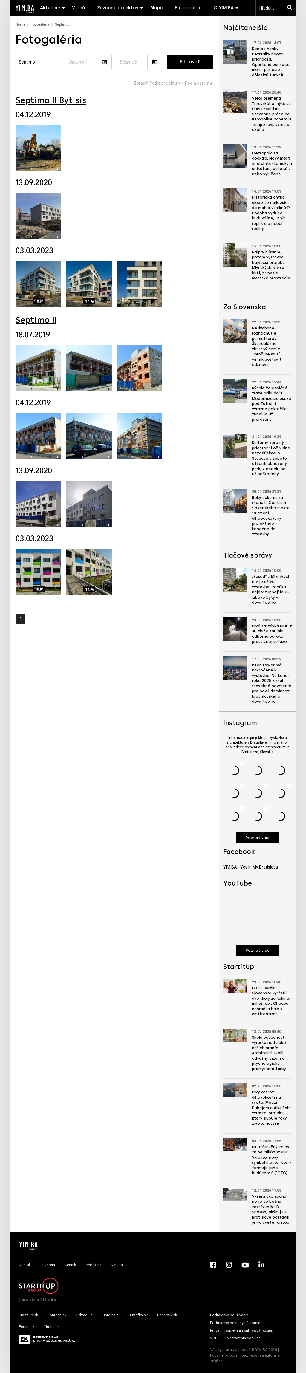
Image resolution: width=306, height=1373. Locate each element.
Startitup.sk (28, 1315)
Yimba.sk (51, 1326)
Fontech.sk (57, 1315)
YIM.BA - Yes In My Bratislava (250, 867)
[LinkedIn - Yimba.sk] (261, 1265)
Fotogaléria (188, 8)
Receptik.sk (167, 1315)
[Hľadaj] (291, 8)
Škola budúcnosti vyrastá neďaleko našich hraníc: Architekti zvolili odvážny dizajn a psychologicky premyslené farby (269, 1053)
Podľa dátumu (199, 83)
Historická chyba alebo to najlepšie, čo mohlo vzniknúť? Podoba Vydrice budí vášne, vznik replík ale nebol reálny (271, 213)
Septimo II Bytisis (51, 101)
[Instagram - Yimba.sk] (229, 1265)
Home (20, 24)
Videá (78, 8)
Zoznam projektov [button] (117, 8)
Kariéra (117, 1265)
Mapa (156, 8)
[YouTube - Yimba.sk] (245, 1265)
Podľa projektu (165, 83)
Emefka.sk (139, 1315)
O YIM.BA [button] (224, 8)
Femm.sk (26, 1326)
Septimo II (36, 320)
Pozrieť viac (258, 838)
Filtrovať (190, 62)
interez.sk (112, 1315)
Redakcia (93, 1265)
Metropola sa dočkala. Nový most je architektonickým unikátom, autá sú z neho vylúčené (272, 164)
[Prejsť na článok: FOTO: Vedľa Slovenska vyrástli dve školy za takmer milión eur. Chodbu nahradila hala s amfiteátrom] (235, 986)
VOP (213, 1338)
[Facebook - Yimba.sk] (213, 1265)
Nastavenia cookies (244, 1338)
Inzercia (48, 1265)
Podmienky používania (229, 1315)
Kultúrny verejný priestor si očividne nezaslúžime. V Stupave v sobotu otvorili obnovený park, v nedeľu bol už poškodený (271, 458)
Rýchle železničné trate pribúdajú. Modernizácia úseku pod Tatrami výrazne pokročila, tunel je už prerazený (271, 404)
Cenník (70, 1265)
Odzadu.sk (85, 1315)
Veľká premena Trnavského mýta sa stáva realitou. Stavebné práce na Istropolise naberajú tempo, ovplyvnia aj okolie (271, 114)
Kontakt (25, 1265)
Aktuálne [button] (50, 8)
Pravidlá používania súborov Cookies (241, 1330)
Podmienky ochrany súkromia (235, 1323)
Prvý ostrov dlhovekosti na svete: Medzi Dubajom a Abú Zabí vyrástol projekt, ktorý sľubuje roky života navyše (271, 1108)
